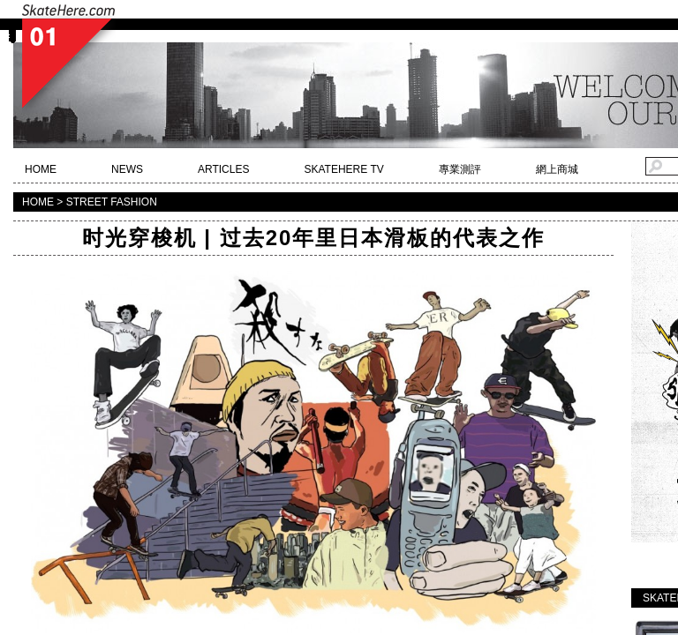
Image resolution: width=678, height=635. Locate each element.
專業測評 (460, 169)
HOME (40, 169)
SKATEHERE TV (343, 169)
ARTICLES (223, 169)
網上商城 (557, 169)
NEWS (127, 169)
